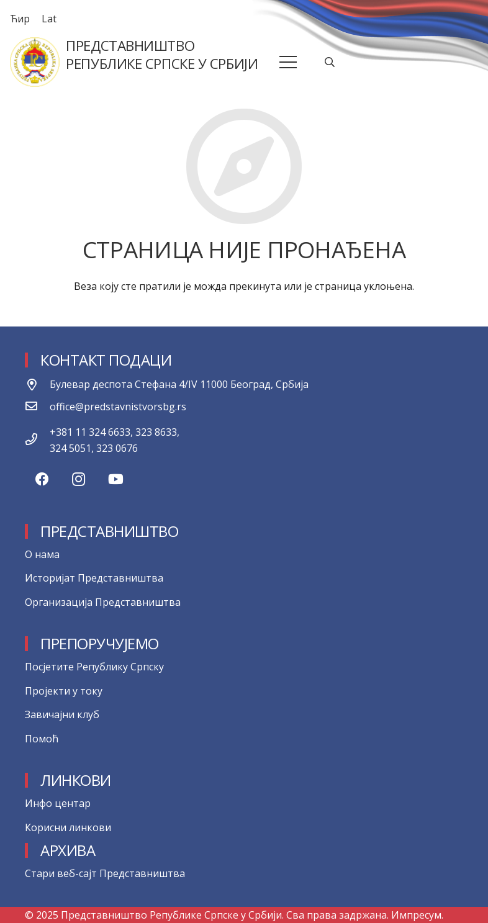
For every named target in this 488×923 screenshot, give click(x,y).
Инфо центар (58, 803)
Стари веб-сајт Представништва (105, 873)
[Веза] (35, 62)
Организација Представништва (103, 602)
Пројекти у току (63, 691)
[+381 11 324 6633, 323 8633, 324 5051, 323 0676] (37, 440)
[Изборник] (288, 62)
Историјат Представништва (94, 578)
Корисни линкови (68, 827)
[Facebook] (42, 479)
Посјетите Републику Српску (94, 666)
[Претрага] (330, 62)
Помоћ (41, 738)
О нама (42, 554)
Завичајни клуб (62, 714)
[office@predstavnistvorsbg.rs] (37, 406)
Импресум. (417, 915)
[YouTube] (116, 479)
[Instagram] (78, 479)
